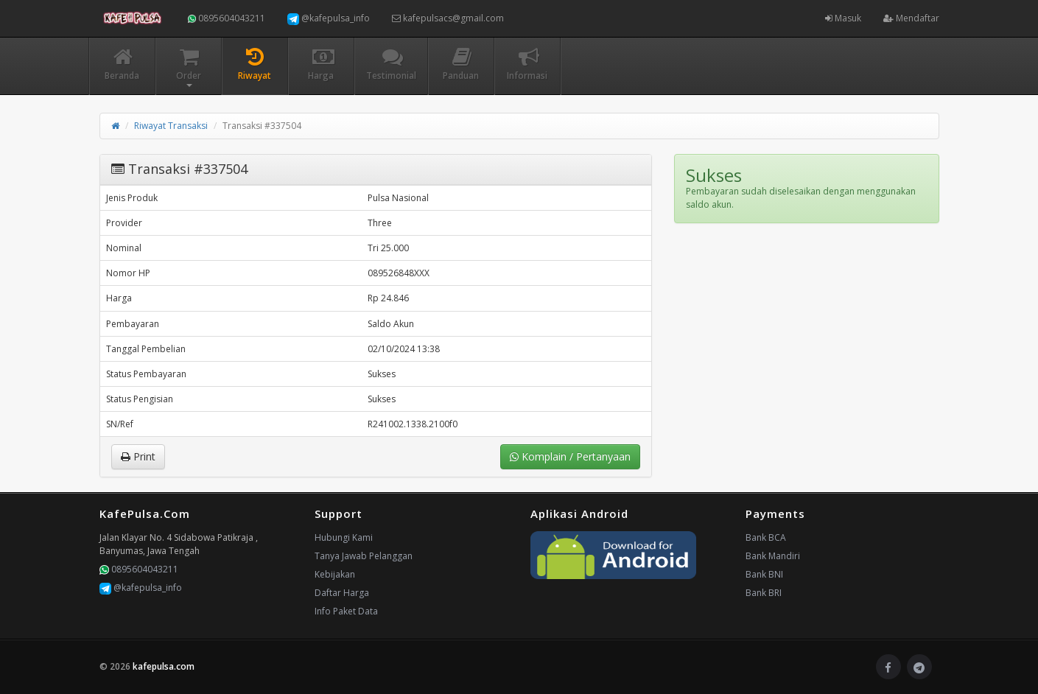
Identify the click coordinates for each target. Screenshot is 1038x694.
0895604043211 (226, 18)
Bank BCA (766, 537)
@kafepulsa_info (328, 18)
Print (138, 456)
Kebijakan (335, 574)
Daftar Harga (342, 592)
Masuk (843, 18)
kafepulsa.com (163, 666)
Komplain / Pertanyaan (570, 456)
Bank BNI (764, 574)
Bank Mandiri (773, 556)
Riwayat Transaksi (171, 125)
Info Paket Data (346, 611)
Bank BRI (764, 592)
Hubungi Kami (344, 537)
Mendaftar (911, 18)
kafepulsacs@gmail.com (448, 18)
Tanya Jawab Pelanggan (364, 556)
